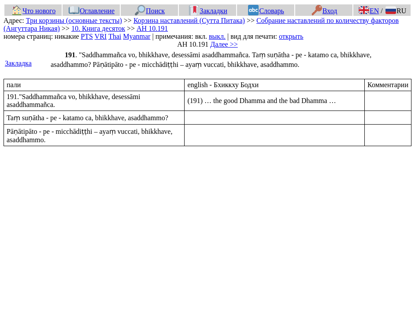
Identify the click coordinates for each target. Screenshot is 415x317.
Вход (324, 11)
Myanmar (136, 36)
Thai (114, 36)
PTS (87, 36)
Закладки (208, 11)
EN (369, 11)
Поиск (150, 11)
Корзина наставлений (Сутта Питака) (189, 20)
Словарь (266, 11)
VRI (101, 36)
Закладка (18, 63)
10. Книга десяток (98, 28)
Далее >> (223, 44)
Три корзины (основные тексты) (74, 20)
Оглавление (92, 11)
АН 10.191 (152, 28)
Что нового (33, 11)
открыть (291, 36)
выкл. (217, 36)
